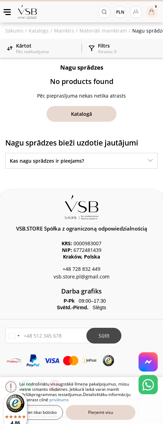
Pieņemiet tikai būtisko (35, 412)
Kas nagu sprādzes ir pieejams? (47, 160)
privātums (59, 400)
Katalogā (81, 114)
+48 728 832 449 (81, 269)
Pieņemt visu (100, 412)
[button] (14, 335)
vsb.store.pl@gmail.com (81, 276)
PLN (120, 12)
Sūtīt (104, 335)
